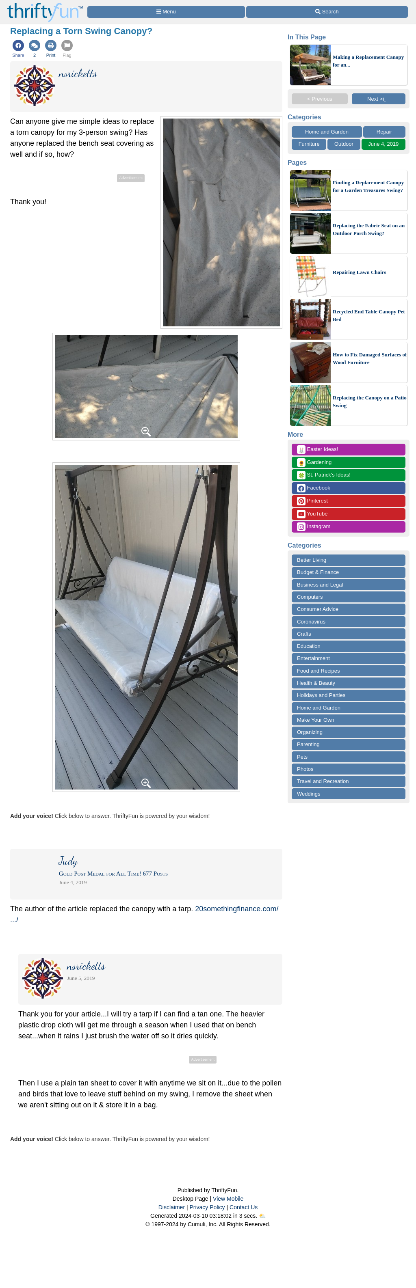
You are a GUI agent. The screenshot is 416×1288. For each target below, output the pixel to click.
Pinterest (312, 501)
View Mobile (228, 1198)
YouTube (312, 514)
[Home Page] (45, 4)
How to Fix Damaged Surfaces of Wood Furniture (370, 359)
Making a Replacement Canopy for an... (368, 61)
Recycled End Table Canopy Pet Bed (369, 316)
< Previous (319, 99)
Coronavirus (311, 622)
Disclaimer (171, 1207)
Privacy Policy (207, 1207)
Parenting (308, 744)
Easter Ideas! (317, 449)
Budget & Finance (318, 572)
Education (309, 646)
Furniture (309, 144)
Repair (384, 132)
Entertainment (313, 658)
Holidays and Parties (321, 695)
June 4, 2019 (383, 144)
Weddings (309, 794)
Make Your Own (315, 720)
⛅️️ (262, 1215)
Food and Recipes (318, 671)
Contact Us (244, 1207)
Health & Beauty (316, 683)
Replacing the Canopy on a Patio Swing (370, 402)
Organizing (310, 732)
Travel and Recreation (323, 781)
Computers (310, 597)
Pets (302, 757)
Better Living (311, 560)
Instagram (313, 526)
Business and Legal (320, 585)
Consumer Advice (317, 609)
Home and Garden (327, 132)
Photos (305, 769)
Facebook (313, 488)
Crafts (304, 634)
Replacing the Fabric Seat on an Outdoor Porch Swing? (369, 229)
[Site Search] (327, 12)
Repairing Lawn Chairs (359, 272)
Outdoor (343, 144)
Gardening (314, 462)
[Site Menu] (166, 12)
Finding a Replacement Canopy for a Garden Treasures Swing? (368, 186)
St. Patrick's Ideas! (324, 475)
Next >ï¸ (378, 99)
